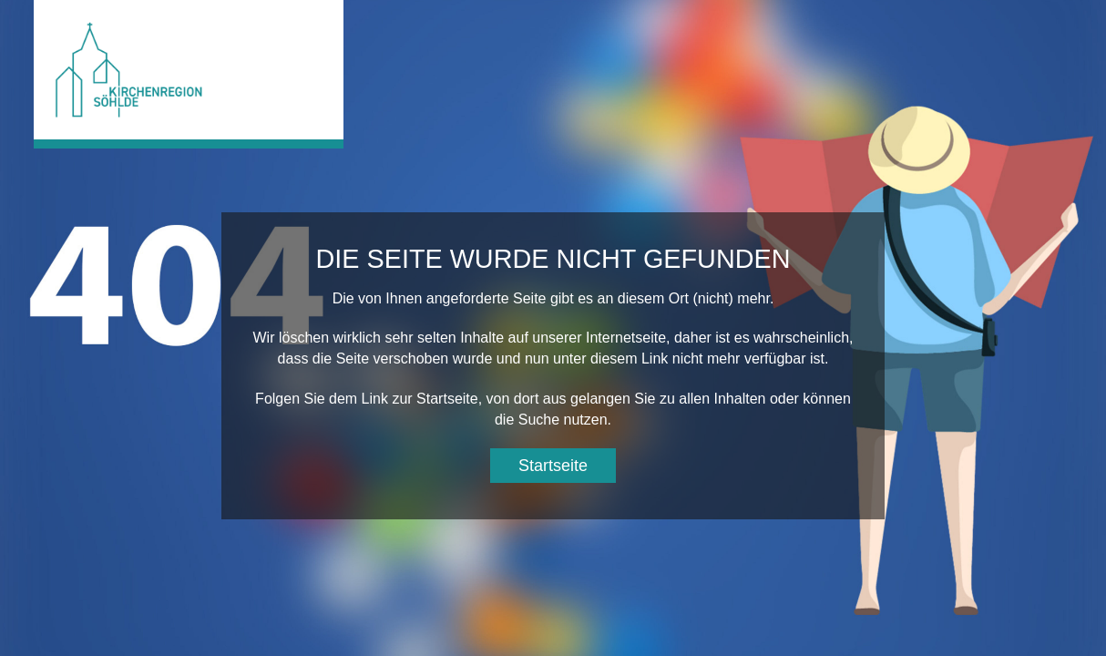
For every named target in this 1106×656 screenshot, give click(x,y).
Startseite (553, 465)
